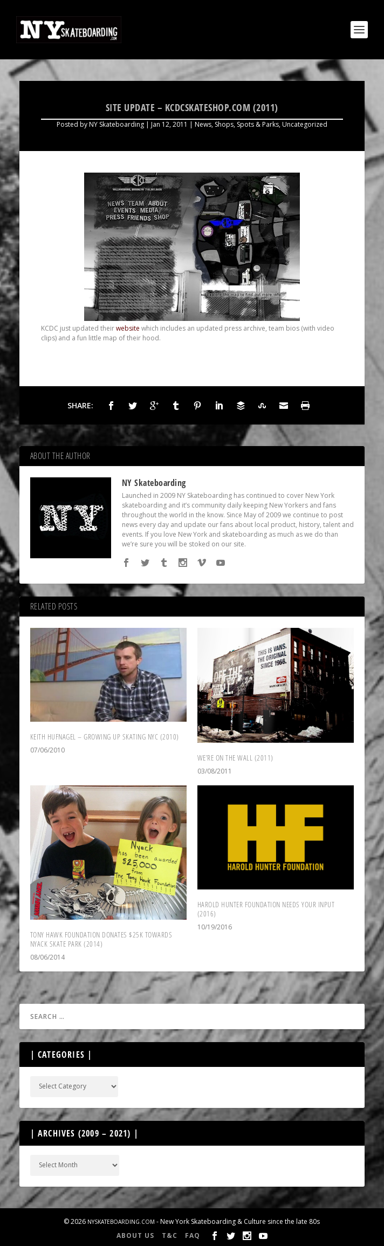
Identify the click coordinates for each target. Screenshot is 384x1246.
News (203, 124)
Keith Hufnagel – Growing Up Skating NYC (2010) (104, 736)
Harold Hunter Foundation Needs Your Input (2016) (266, 909)
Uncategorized (304, 124)
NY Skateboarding (116, 124)
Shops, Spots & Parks (247, 124)
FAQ (192, 1235)
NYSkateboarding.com (121, 1222)
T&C (169, 1235)
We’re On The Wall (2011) (235, 757)
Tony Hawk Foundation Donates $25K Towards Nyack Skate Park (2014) (101, 939)
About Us (135, 1235)
